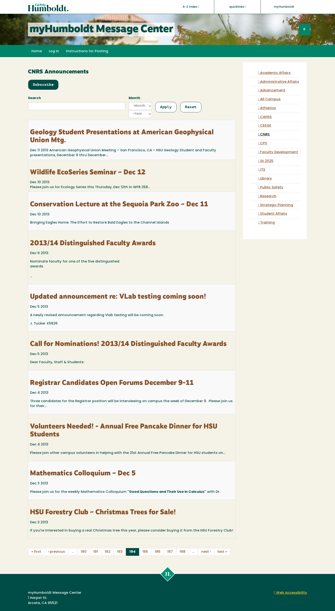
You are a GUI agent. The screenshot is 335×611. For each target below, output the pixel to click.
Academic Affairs (275, 73)
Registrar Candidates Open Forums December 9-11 (112, 383)
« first (36, 552)
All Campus (270, 99)
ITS (262, 170)
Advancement (272, 90)
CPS (263, 143)
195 (145, 552)
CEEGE (265, 126)
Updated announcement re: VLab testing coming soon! (118, 297)
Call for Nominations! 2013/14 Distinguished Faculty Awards (128, 344)
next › (206, 552)
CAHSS (266, 117)
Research (268, 196)
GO (310, 29)
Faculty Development (279, 152)
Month (134, 98)
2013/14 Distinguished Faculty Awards (93, 243)
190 (84, 552)
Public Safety (271, 187)
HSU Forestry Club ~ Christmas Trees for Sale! (103, 512)
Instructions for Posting (87, 51)
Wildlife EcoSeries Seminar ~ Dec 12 (87, 172)
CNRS (265, 134)
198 (182, 552)
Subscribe (43, 84)
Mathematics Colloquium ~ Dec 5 (83, 473)
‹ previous (56, 552)
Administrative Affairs (279, 82)
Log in (54, 51)
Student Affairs (273, 214)
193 (120, 552)
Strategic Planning (276, 205)
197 (170, 552)
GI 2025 (266, 161)
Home (36, 51)
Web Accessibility (290, 593)
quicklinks (237, 6)
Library (266, 178)
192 (107, 552)
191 (95, 552)
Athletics (268, 108)
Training (267, 222)
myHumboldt (284, 6)
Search (34, 98)
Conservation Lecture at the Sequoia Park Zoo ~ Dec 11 (119, 204)
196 (158, 552)
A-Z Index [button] (191, 6)
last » (222, 552)
